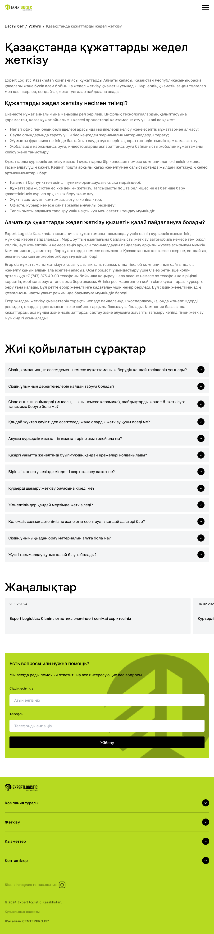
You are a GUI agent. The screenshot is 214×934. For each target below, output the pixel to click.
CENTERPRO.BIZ (35, 921)
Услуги (35, 26)
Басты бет (15, 26)
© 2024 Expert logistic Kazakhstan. (33, 902)
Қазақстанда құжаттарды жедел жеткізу (84, 26)
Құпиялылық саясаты (22, 912)
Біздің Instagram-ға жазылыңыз (35, 884)
